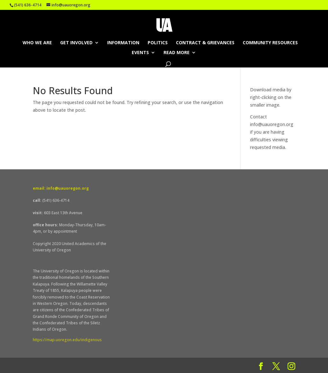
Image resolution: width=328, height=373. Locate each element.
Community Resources (270, 43)
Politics (158, 43)
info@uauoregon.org (271, 124)
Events (140, 52)
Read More (177, 52)
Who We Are (37, 43)
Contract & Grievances (205, 43)
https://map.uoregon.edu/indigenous (67, 339)
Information (123, 43)
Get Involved (76, 43)
